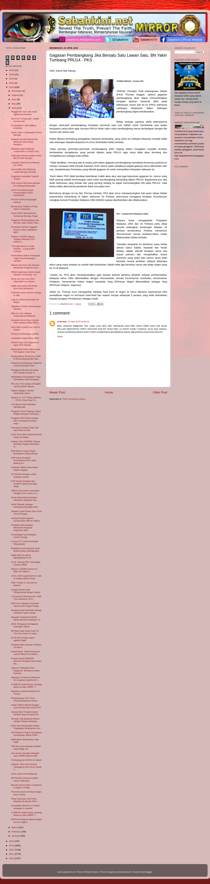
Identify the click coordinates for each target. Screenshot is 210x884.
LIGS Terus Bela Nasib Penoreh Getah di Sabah (26, 435)
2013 (12, 845)
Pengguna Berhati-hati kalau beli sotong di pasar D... (25, 371)
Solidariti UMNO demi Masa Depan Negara (24, 468)
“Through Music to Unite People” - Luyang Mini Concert (23, 249)
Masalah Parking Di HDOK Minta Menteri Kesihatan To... (26, 618)
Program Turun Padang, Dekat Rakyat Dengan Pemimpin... (26, 412)
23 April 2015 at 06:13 (78, 321)
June (14, 99)
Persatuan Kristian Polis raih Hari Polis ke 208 (25, 428)
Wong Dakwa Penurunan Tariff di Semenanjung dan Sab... (26, 357)
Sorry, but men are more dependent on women (23, 280)
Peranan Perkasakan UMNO (25, 334)
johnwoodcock (124, 872)
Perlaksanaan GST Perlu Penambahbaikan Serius (24, 699)
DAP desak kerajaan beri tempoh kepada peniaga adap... (24, 484)
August (15, 95)
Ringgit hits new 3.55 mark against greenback (24, 112)
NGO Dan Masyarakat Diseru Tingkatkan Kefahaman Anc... (26, 726)
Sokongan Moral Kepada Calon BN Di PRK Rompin (26, 156)
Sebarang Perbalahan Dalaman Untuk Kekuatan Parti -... (26, 364)
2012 (12, 850)
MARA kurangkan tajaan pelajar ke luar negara (26, 820)
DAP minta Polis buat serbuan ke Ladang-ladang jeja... (25, 184)
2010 (12, 858)
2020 (12, 70)
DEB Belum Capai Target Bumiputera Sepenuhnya (24, 452)
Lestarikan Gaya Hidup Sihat (25, 338)
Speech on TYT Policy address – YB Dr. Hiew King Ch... (26, 398)
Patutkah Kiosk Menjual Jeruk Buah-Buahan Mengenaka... (26, 549)
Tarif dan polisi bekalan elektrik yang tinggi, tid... (26, 747)
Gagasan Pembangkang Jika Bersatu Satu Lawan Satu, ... (26, 221)
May (14, 104)
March (15, 827)
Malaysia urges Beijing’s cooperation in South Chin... (26, 150)
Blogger (148, 872)
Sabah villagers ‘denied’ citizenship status (22, 391)
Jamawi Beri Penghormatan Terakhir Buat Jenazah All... (25, 713)
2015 (12, 87)
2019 (12, 74)
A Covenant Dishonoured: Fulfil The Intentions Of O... (26, 597)
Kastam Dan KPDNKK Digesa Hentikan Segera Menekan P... (25, 444)
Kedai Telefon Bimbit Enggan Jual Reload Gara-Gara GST (26, 706)
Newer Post (57, 392)
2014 (12, 841)
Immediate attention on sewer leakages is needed (25, 806)
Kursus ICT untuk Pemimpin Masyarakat (24, 542)
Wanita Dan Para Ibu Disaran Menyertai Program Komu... (25, 266)
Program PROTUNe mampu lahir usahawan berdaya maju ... (24, 421)
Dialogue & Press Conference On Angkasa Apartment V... (25, 678)
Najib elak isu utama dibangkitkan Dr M (21, 556)
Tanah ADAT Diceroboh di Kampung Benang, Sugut (24, 214)
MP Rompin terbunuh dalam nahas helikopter (24, 779)
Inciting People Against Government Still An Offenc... (26, 519)
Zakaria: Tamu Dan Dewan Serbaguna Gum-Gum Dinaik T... (26, 767)
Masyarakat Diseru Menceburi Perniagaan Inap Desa (25, 350)
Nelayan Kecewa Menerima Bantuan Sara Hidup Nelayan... (24, 142)
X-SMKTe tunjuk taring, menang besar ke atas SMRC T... (26, 685)
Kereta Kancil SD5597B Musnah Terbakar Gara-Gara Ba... (26, 661)
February (16, 831)
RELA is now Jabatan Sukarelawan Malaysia (23, 314)
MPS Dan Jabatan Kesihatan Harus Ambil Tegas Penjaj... (25, 604)
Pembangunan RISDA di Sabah (26, 760)
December (17, 91)
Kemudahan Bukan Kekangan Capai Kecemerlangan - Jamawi (25, 258)
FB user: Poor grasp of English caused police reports (26, 385)
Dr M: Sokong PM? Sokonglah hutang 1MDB (26, 563)
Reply (60, 336)
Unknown (62, 321)
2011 (12, 854)
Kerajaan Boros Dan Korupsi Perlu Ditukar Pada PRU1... (25, 321)
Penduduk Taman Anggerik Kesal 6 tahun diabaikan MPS (24, 229)
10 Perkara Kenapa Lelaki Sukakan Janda (23, 475)
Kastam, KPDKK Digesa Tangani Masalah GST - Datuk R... (24, 239)
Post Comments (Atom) (74, 399)
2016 (12, 83)
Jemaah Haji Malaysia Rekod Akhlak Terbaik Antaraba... (25, 720)
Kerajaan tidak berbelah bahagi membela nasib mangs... (26, 611)
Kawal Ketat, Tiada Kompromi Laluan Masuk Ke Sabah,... (25, 652)
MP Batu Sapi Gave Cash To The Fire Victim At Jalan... (25, 632)
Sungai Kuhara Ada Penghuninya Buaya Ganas (25, 590)
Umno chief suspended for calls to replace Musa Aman (26, 577)
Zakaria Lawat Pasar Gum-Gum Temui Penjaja (26, 512)
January (16, 836)
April (14, 108)
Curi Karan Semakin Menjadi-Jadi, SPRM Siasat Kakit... (25, 754)
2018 (12, 78)
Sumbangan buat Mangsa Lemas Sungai (23, 535)
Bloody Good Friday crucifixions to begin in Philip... (26, 786)
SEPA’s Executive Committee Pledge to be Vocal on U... (25, 491)
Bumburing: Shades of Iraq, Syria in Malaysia (24, 207)
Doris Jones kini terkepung (24, 774)
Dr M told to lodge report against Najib (23, 639)
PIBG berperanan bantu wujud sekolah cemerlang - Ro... (26, 273)
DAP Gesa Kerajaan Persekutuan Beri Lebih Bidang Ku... (23, 460)
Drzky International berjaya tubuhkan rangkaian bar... (24, 498)
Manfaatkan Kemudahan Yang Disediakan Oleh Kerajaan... (26, 378)
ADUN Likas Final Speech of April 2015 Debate (25, 343)
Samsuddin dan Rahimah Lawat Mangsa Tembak (23, 170)
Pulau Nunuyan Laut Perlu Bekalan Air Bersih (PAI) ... (25, 800)
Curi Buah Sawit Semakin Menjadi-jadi (23, 405)
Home (109, 392)
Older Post (160, 392)
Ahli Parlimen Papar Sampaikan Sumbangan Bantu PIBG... (26, 733)
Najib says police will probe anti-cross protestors (24, 287)
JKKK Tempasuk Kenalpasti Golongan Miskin (24, 625)
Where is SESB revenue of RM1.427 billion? (24, 570)
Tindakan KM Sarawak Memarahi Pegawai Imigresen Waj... (22, 527)
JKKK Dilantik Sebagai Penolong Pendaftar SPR (24, 505)
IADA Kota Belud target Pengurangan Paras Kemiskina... (22, 192)
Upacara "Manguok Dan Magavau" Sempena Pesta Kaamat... (25, 670)
